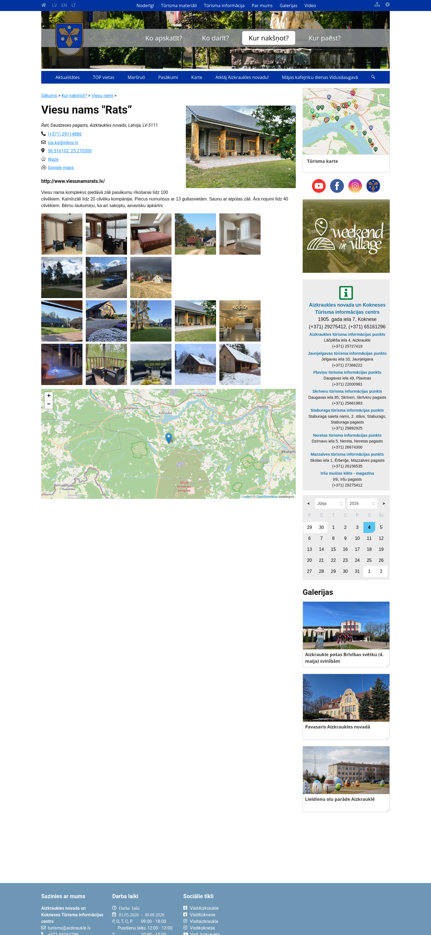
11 (369, 538)
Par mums (262, 5)
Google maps (61, 167)
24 (357, 560)
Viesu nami (102, 95)
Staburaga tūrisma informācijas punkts (347, 410)
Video (310, 5)
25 (369, 560)
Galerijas (289, 5)
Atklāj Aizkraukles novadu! (242, 77)
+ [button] (49, 396)
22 (333, 560)
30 (321, 527)
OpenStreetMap (267, 496)
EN (64, 5)
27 (309, 571)
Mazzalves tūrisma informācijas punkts (347, 454)
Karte (196, 77)
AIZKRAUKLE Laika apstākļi (322, 912)
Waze (53, 159)
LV (54, 5)
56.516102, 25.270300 (70, 150)
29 (309, 527)
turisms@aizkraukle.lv (69, 928)
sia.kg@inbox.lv (63, 142)
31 (357, 571)
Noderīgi (145, 5)
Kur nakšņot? (269, 37)
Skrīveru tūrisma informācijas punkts (347, 391)
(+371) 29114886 (65, 134)
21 (321, 560)
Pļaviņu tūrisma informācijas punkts (347, 372)
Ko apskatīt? (163, 37)
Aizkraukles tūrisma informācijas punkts (347, 334)
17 (357, 549)
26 (381, 560)
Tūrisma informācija (224, 5)
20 (309, 560)
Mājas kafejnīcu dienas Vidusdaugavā (320, 77)
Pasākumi (168, 77)
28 (321, 571)
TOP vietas (103, 77)
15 (333, 549)
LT (73, 5)
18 (369, 549)
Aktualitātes (68, 77)
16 (345, 549)
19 (381, 549)
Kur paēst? (324, 37)
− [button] (49, 404)
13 (309, 549)
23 (345, 560)
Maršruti (136, 77)
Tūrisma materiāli (179, 5)
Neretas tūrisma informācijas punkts (347, 435)
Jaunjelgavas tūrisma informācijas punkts (347, 353)
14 (321, 549)
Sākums (49, 95)
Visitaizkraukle (204, 921)
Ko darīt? (215, 37)
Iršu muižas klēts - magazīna (347, 473)
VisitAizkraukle (204, 908)
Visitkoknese (202, 928)
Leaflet (246, 496)
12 (381, 538)
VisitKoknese (203, 914)
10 (357, 538)
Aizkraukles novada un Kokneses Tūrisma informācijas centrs (347, 308)
